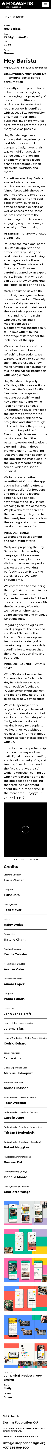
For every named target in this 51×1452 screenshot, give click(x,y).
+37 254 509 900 (16, 1447)
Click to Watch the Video (25, 859)
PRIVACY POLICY (29, 1436)
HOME (7, 17)
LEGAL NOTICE (10, 1436)
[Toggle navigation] (45, 4)
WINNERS (18, 17)
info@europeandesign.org (24, 1443)
